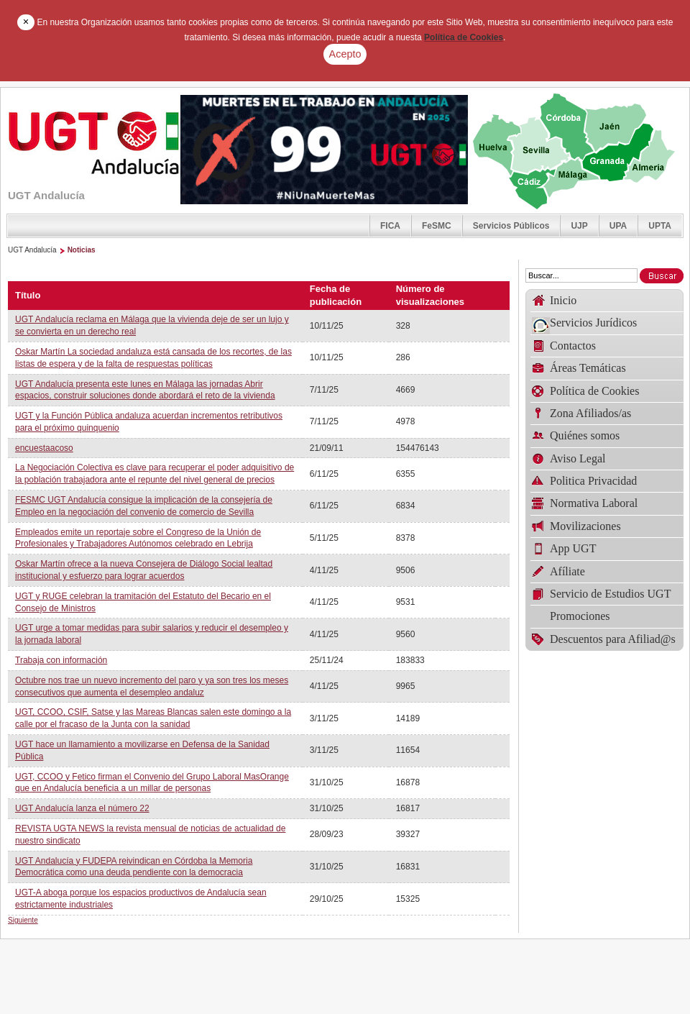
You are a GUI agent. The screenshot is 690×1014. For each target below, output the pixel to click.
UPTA (659, 226)
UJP (579, 226)
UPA (618, 226)
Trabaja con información (61, 660)
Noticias (82, 250)
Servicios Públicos (511, 226)
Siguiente (23, 920)
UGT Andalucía (32, 250)
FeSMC (436, 226)
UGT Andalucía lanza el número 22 (82, 808)
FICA (390, 226)
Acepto (345, 54)
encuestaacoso (44, 448)
